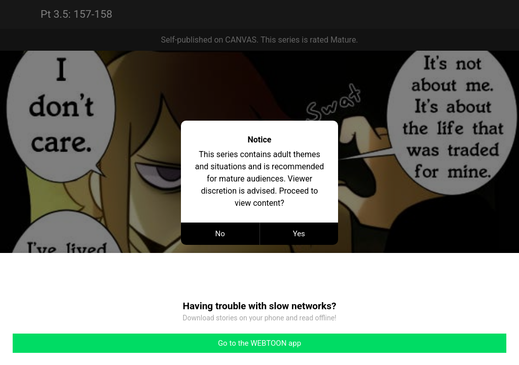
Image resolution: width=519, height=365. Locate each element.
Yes (299, 233)
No (220, 233)
